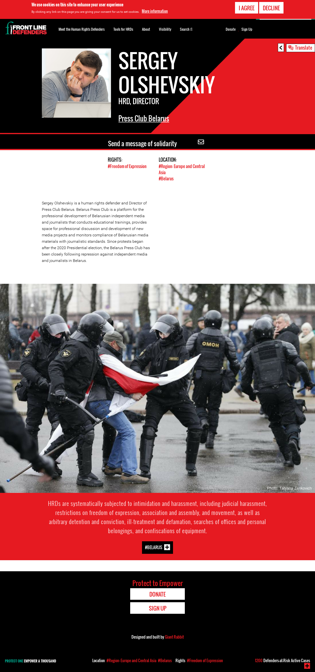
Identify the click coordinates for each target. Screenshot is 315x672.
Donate (231, 29)
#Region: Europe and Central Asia (131, 660)
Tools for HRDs (123, 29)
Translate (303, 47)
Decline (271, 8)
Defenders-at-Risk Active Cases (282, 660)
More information (155, 11)
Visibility (165, 29)
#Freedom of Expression (127, 166)
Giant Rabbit (174, 637)
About (146, 29)
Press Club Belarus (143, 118)
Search (186, 29)
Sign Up (246, 29)
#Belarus (166, 178)
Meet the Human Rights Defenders (82, 29)
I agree (246, 8)
